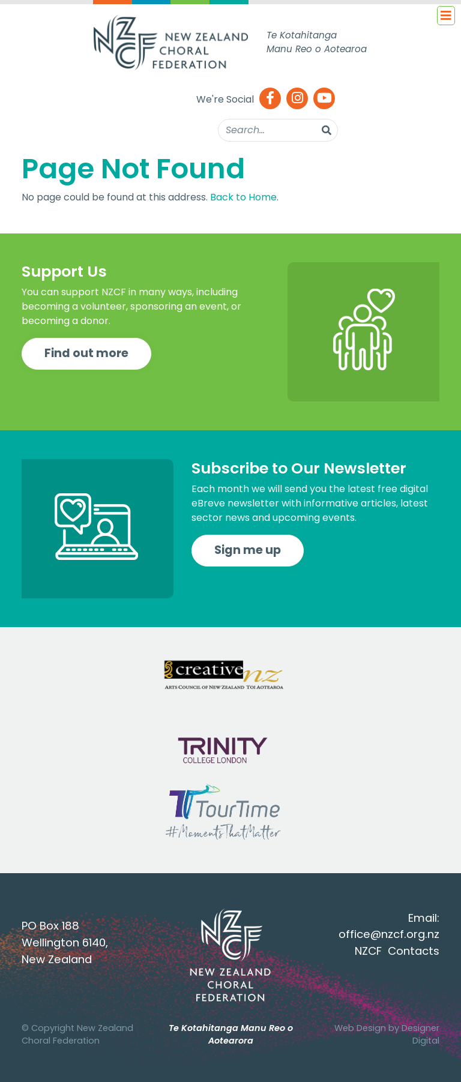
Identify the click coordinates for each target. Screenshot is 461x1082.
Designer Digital (420, 1034)
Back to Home (243, 197)
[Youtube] (324, 99)
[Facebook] (270, 99)
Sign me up (247, 550)
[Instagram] (297, 99)
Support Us (64, 271)
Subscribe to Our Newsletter (298, 468)
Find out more (86, 353)
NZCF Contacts (397, 950)
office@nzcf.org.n (386, 934)
